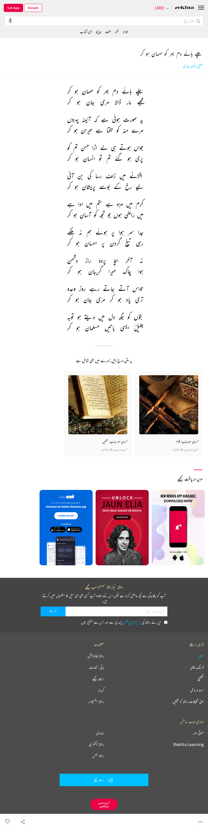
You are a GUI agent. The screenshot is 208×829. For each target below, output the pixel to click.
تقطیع (201, 679)
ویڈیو (98, 31)
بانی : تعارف (96, 667)
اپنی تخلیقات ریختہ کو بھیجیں (188, 701)
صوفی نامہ (198, 733)
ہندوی (100, 733)
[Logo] (184, 8)
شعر (117, 31)
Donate (33, 8)
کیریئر (101, 690)
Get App (13, 8)
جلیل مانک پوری (193, 66)
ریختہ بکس (98, 756)
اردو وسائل (197, 690)
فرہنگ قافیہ (197, 667)
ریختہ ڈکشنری (96, 744)
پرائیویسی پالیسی (132, 622)
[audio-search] (10, 20)
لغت (108, 31)
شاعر (125, 31)
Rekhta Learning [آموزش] (188, 744)
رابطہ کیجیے (98, 679)
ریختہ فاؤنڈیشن (95, 656)
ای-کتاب (86, 31)
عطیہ (201, 656)
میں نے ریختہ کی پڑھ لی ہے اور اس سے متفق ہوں (124, 622)
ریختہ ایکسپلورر (96, 701)
